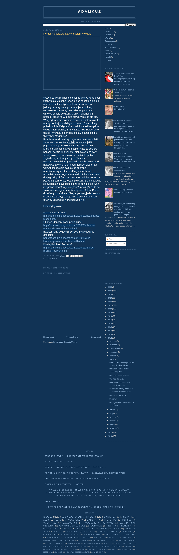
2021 (110, 305)
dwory (113, 549)
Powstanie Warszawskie (98, 523)
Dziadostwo (70, 523)
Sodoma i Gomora (70, 534)
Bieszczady (50, 529)
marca (113, 421)
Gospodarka (110, 41)
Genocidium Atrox (78, 516)
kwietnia (113, 417)
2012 (110, 338)
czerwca (113, 410)
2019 (110, 312)
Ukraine (91, 549)
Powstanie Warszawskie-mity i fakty (66, 473)
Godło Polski (53, 501)
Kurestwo (72, 531)
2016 (110, 323)
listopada (114, 345)
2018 (110, 316)
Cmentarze (49, 523)
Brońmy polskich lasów (59, 462)
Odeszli (80, 484)
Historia (108, 35)
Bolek (114, 531)
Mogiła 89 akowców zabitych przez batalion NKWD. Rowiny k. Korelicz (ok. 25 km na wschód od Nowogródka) (123, 142)
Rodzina (88, 531)
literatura (53, 537)
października (115, 348)
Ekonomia (83, 540)
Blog (54, 259)
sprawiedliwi (74, 543)
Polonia (127, 537)
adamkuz (89, 11)
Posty (110, 239)
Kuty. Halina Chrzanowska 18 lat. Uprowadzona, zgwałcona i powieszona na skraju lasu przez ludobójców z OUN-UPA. (123, 125)
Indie (113, 540)
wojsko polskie (92, 543)
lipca (112, 359)
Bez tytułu (113, 399)
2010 (110, 436)
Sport (107, 51)
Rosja (66, 529)
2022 (110, 302)
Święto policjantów (116, 379)
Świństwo (97, 526)
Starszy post (96, 337)
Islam (83, 546)
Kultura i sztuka (111, 47)
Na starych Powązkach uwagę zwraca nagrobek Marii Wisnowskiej (85, 507)
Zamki (126, 517)
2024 (110, 294)
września (114, 352)
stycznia (113, 428)
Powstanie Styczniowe (72, 526)
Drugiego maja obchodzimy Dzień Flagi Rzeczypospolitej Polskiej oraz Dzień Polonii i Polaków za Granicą (123, 78)
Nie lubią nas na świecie (119, 375)
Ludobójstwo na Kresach (55, 549)
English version (99, 540)
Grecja (58, 546)
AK (124, 543)
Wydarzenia (49, 540)
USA (82, 549)
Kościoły (74, 520)
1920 (46, 520)
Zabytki (92, 520)
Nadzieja (99, 537)
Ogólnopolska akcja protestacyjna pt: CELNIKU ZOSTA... (78, 479)
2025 (110, 291)
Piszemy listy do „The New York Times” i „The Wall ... (75, 467)
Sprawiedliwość (92, 534)
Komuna (85, 537)
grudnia (113, 341)
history (60, 543)
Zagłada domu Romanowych (108, 473)
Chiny (116, 529)
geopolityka (129, 534)
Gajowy (127, 531)
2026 (110, 287)
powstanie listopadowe (77, 552)
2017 (110, 320)
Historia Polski (85, 529)
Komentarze (113, 244)
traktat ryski (67, 540)
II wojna (71, 546)
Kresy (117, 546)
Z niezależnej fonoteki (58, 484)
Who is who (111, 534)
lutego (112, 424)
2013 (110, 334)
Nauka (102, 531)
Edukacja (108, 44)
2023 (110, 298)
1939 (58, 520)
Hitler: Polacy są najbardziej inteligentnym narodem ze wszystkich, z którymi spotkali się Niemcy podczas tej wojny (123, 209)
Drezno (58, 531)
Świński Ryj (98, 552)
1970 (117, 543)
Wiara (107, 38)
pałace (58, 552)
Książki (108, 57)
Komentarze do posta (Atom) (65, 342)
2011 (110, 432)
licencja (47, 552)
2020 (110, 309)
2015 (110, 327)
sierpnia (113, 356)
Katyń (94, 546)
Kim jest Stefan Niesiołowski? (85, 456)
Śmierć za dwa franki (117, 395)
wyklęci (107, 543)
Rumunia (126, 526)
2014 (110, 331)
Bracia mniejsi (110, 54)
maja (112, 413)
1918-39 (112, 526)
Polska (126, 520)
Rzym (74, 549)
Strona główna (72, 337)
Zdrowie (108, 60)
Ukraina (108, 31)
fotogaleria (126, 549)
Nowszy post (48, 337)
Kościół (105, 546)
